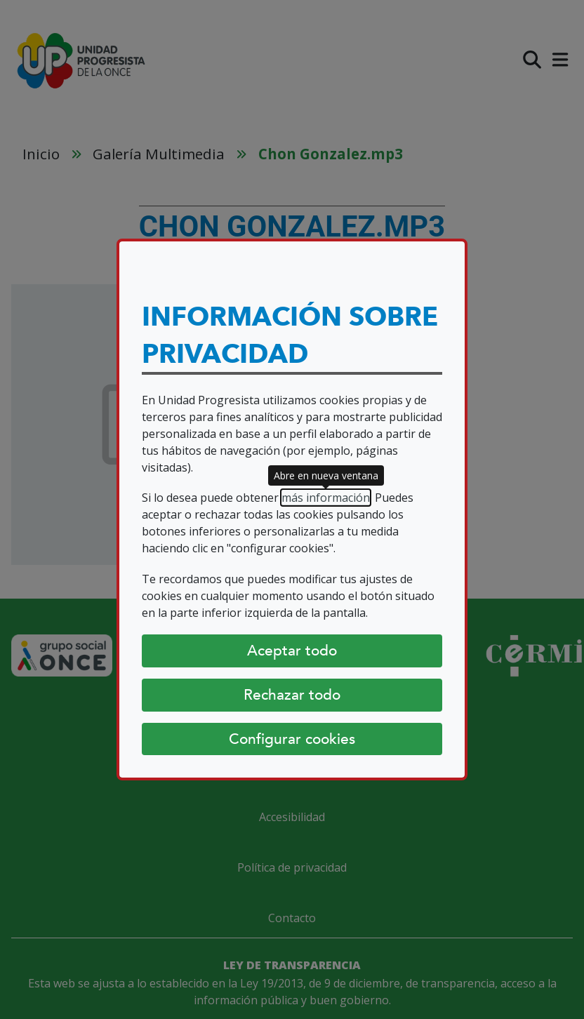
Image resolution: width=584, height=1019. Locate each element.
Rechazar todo (292, 695)
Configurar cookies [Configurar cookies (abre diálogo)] (292, 739)
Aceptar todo (292, 650)
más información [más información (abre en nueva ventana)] (325, 497)
